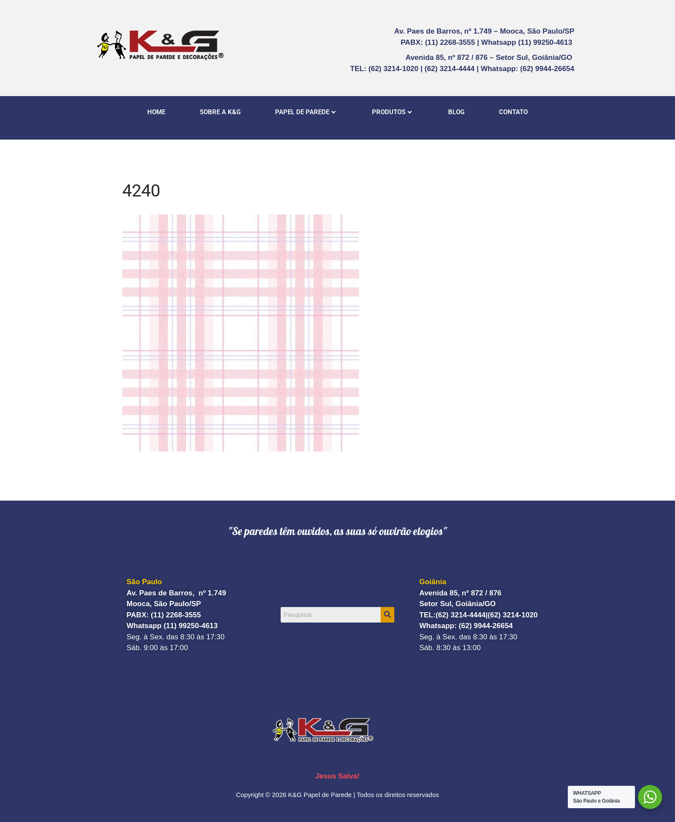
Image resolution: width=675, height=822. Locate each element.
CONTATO (513, 112)
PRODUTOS (392, 112)
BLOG (456, 112)
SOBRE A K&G (220, 112)
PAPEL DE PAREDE (305, 112)
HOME (156, 112)
